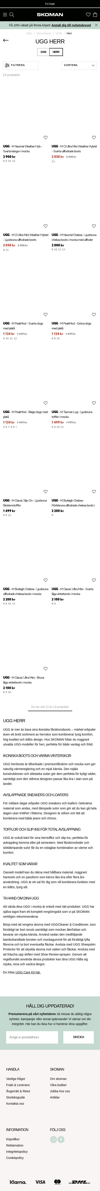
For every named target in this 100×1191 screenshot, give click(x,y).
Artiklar (55, 1097)
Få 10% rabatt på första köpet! (50, 25)
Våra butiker (58, 1085)
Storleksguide (15, 1097)
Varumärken (43, 33)
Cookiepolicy (15, 1158)
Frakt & (11, 1085)
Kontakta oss (15, 1103)
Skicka (78, 1037)
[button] (79, 65)
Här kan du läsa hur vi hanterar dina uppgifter (56, 1024)
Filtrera (15, 65)
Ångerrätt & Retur (18, 1091)
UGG (59, 33)
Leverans (23, 1085)
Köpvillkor (13, 1139)
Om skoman (58, 1079)
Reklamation (14, 1145)
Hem (29, 33)
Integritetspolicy (17, 1151)
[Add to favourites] (45, 138)
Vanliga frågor (15, 1079)
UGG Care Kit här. (28, 972)
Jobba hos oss (60, 1091)
